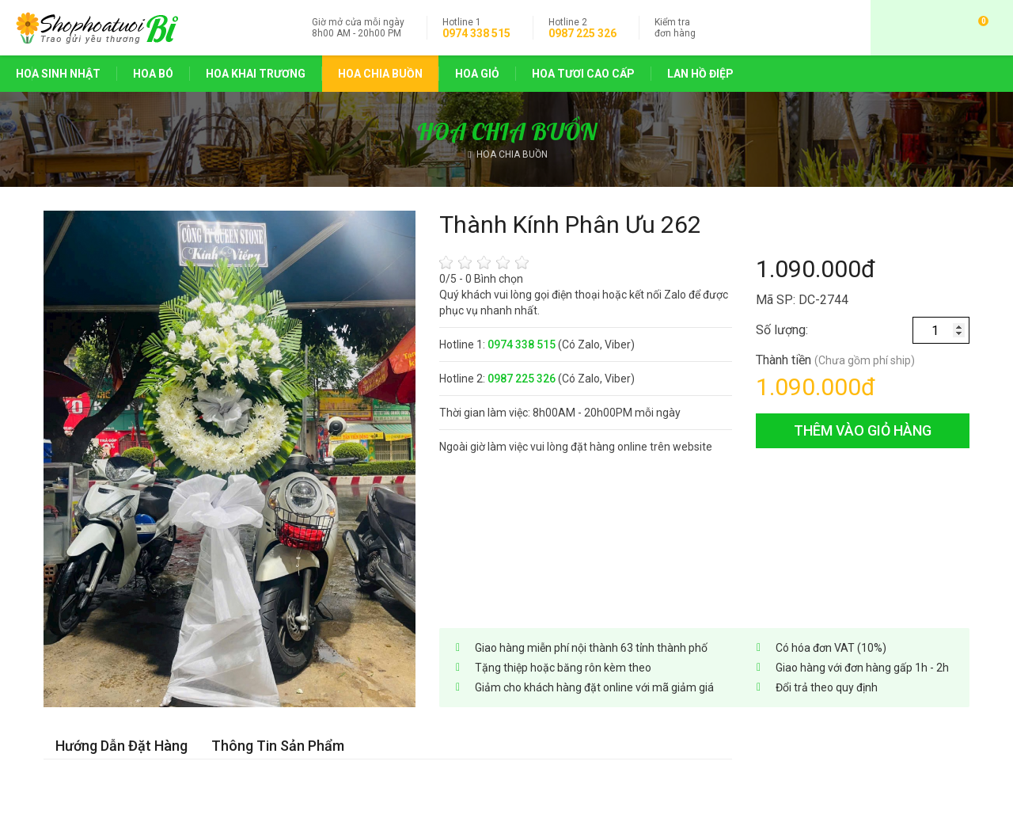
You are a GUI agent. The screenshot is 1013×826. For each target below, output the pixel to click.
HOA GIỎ (477, 73)
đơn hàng (675, 28)
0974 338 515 (476, 33)
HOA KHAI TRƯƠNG (255, 73)
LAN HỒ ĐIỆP (700, 73)
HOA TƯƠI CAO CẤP (583, 73)
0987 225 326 (582, 33)
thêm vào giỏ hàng (862, 430)
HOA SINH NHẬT (58, 73)
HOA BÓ (153, 73)
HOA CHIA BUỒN (380, 73)
